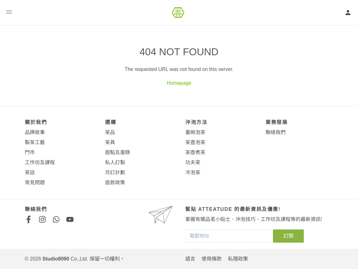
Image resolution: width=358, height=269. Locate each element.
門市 (30, 152)
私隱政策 (238, 258)
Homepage (179, 83)
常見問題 (35, 182)
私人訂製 (115, 162)
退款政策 (115, 182)
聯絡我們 (276, 132)
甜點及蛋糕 (117, 152)
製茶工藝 (35, 142)
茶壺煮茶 (195, 152)
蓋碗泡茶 (195, 132)
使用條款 (212, 258)
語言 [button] (190, 258)
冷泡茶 (192, 172)
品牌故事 (35, 132)
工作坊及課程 (40, 162)
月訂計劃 (115, 172)
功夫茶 (192, 162)
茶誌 (30, 172)
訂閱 (288, 236)
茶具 (110, 142)
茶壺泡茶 (195, 142)
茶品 (110, 132)
